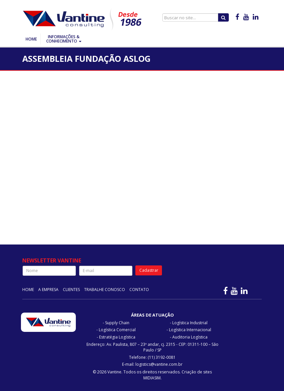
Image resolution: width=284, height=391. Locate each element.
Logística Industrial (190, 323)
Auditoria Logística (190, 337)
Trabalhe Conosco (104, 289)
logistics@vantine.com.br (159, 364)
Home (31, 39)
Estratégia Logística (117, 337)
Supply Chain (117, 323)
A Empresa (48, 289)
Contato (139, 289)
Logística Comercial (117, 330)
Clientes (71, 289)
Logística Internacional (190, 330)
